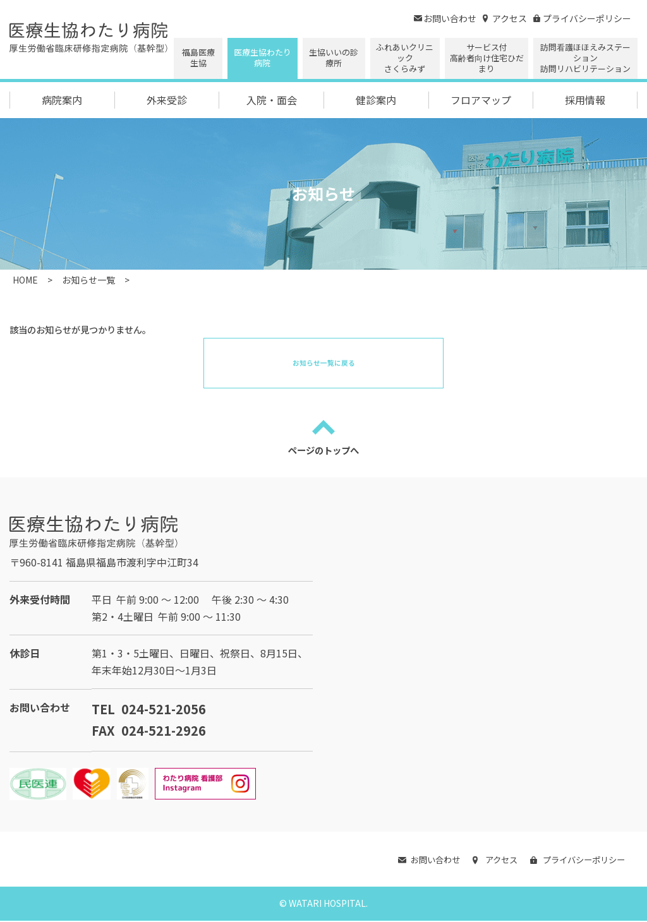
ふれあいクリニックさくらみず (404, 58)
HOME (25, 279)
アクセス (505, 18)
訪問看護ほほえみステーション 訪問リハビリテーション (585, 58)
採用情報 (585, 99)
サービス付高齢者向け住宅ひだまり (487, 58)
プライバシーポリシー (582, 18)
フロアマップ (480, 99)
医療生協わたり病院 (262, 57)
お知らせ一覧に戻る (324, 362)
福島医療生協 (198, 57)
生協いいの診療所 (333, 57)
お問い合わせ (445, 18)
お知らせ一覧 (88, 279)
